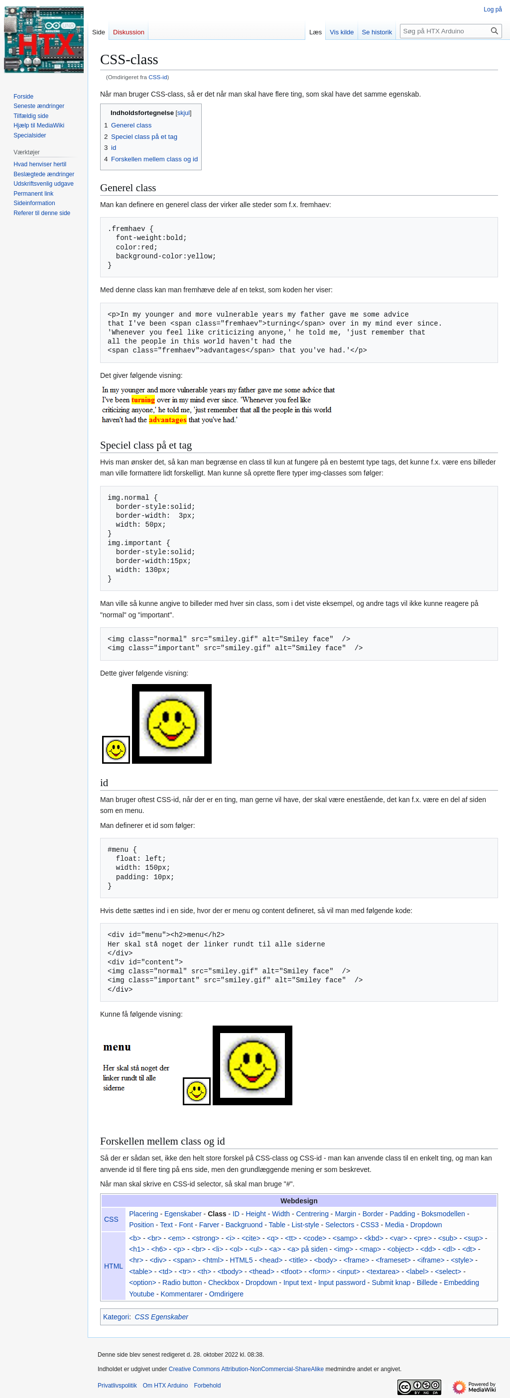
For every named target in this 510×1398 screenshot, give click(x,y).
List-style (305, 1225)
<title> (298, 1260)
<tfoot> (292, 1272)
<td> (165, 1272)
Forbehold (207, 1385)
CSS (111, 1219)
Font (186, 1225)
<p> (179, 1249)
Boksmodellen (443, 1214)
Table (277, 1225)
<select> (448, 1272)
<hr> (136, 1260)
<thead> (261, 1272)
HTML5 (241, 1260)
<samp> (345, 1238)
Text (166, 1225)
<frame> (357, 1260)
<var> (398, 1238)
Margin (345, 1214)
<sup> (473, 1238)
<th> (204, 1272)
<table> (140, 1272)
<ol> (236, 1249)
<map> (371, 1249)
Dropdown (426, 1225)
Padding (402, 1214)
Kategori (116, 1317)
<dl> (449, 1249)
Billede (427, 1282)
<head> (271, 1260)
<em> (177, 1238)
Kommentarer (181, 1294)
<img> (343, 1249)
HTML (113, 1266)
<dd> (428, 1249)
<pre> (423, 1238)
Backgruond (244, 1225)
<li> (218, 1249)
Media (394, 1225)
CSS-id (157, 77)
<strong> (205, 1238)
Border (373, 1214)
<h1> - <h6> (148, 1249)
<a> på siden (307, 1249)
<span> (184, 1260)
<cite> (251, 1238)
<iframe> (430, 1260)
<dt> (469, 1249)
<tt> (291, 1238)
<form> (320, 1272)
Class (217, 1214)
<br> (154, 1238)
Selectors (339, 1225)
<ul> (255, 1249)
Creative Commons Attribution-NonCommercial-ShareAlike (246, 1369)
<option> (142, 1282)
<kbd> (373, 1238)
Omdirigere (226, 1294)
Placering (143, 1214)
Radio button (182, 1282)
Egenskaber (183, 1214)
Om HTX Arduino (165, 1385)
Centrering (312, 1214)
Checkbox (223, 1282)
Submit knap (391, 1282)
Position (141, 1225)
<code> (315, 1238)
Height (255, 1214)
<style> (462, 1260)
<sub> (448, 1238)
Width (281, 1214)
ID (236, 1214)
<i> (230, 1238)
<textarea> (383, 1272)
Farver (209, 1225)
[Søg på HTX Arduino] (451, 31)
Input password (342, 1282)
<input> (348, 1272)
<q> (272, 1238)
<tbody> (230, 1272)
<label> (417, 1272)
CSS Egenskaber (161, 1317)
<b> (135, 1238)
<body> (325, 1260)
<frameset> (393, 1260)
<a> (275, 1249)
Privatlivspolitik (117, 1385)
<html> (213, 1260)
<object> (400, 1249)
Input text (297, 1282)
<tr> (185, 1272)
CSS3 (370, 1225)
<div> (157, 1260)
